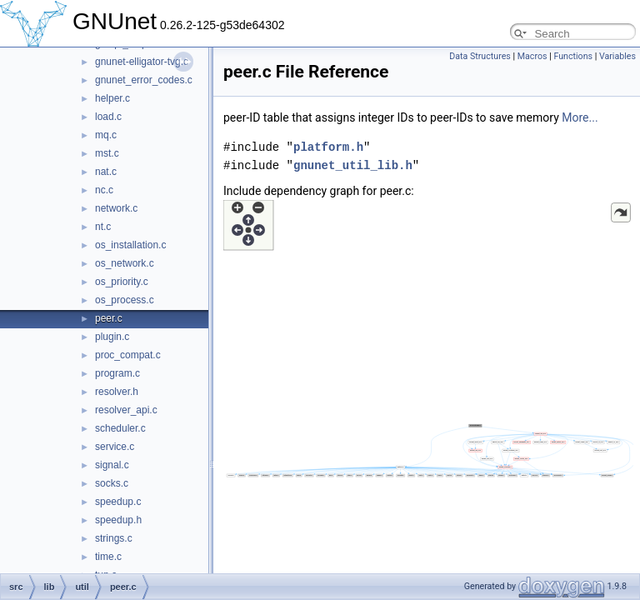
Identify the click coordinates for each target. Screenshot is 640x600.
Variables (617, 56)
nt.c (103, 226)
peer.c (108, 318)
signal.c (112, 465)
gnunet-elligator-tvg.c (141, 62)
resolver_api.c (126, 410)
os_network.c (124, 263)
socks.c (111, 483)
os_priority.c (121, 282)
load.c (108, 116)
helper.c (112, 98)
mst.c (107, 153)
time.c (108, 556)
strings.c (113, 538)
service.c (114, 446)
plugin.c (112, 336)
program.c (117, 373)
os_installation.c (130, 245)
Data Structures (480, 56)
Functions (572, 56)
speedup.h (118, 520)
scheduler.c (120, 428)
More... (580, 117)
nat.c (106, 172)
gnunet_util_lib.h (352, 165)
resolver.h (116, 392)
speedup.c (118, 502)
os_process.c (124, 300)
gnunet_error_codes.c (143, 80)
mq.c (106, 135)
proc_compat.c (128, 355)
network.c (116, 208)
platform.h (328, 147)
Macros (533, 56)
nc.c (104, 190)
